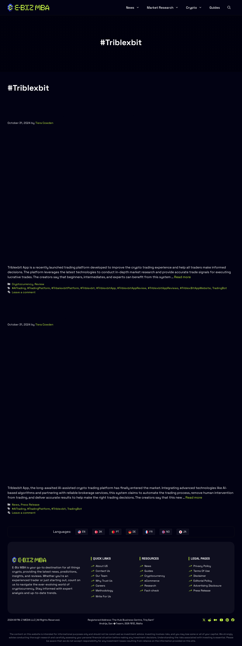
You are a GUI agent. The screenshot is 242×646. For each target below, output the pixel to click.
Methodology (104, 590)
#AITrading (19, 288)
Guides (214, 7)
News (134, 7)
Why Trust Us (104, 580)
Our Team (101, 575)
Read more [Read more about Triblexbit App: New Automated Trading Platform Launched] (193, 497)
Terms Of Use (201, 571)
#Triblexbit (87, 288)
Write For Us (103, 596)
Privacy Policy (202, 566)
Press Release (30, 504)
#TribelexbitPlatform (65, 288)
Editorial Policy (202, 580)
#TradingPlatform (38, 288)
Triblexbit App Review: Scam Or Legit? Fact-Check (87, 115)
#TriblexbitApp (106, 288)
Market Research (164, 7)
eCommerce (151, 580)
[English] (82, 532)
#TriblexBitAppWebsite (195, 288)
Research (150, 585)
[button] (229, 7)
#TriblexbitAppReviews (163, 288)
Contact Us (103, 571)
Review (39, 284)
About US (102, 566)
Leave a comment (24, 292)
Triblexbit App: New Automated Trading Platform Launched (101, 317)
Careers (100, 585)
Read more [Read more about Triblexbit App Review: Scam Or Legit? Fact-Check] (182, 277)
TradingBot (219, 288)
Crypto (196, 7)
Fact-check (151, 590)
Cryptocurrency (22, 284)
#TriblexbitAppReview (131, 288)
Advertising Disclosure (207, 585)
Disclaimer (199, 575)
